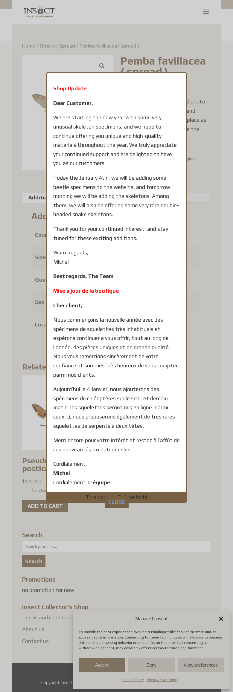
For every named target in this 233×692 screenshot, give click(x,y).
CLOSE (116, 432)
